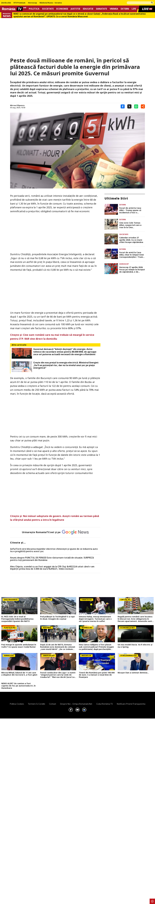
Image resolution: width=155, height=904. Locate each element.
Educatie (88, 9)
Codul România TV (104, 704)
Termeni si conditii (36, 704)
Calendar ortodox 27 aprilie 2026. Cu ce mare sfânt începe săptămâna (131, 240)
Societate (48, 9)
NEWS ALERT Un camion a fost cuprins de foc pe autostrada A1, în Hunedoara (18, 685)
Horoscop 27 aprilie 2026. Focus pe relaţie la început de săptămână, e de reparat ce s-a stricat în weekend (132, 269)
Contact (52, 704)
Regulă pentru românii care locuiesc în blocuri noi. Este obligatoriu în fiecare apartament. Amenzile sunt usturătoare (135, 619)
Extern (125, 9)
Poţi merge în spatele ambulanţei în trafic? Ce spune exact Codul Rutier (18, 646)
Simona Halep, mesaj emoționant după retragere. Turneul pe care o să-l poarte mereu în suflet (95, 619)
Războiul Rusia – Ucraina (51, 3)
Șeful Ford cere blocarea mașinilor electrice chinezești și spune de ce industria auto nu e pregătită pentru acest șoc (54, 550)
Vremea (114, 9)
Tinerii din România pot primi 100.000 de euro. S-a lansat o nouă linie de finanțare (97, 675)
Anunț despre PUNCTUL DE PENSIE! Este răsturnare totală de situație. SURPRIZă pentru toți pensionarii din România (52, 559)
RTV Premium (19, 3)
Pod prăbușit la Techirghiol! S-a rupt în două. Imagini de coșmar (57, 618)
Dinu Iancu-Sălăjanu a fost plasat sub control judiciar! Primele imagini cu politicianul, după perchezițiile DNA (96, 647)
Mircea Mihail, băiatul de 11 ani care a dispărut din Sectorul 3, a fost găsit (19, 674)
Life (134, 9)
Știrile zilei (6, 3)
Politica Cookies (17, 704)
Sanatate (101, 9)
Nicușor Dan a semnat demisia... (133, 673)
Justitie (75, 9)
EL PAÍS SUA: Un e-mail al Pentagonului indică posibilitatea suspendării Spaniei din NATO (17, 619)
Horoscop (32, 3)
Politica (34, 9)
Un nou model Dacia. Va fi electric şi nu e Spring (135, 646)
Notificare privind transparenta (131, 704)
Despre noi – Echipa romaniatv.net (76, 704)
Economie (62, 9)
